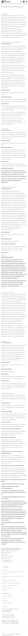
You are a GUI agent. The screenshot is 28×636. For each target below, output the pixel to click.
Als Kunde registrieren (8, 596)
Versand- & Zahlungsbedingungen (10, 585)
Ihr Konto (5, 598)
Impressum (5, 569)
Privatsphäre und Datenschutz (9, 580)
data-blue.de (9, 635)
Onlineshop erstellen (6, 633)
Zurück (7, 561)
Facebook (15, 325)
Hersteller (5, 589)
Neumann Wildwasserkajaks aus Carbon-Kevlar (13, 571)
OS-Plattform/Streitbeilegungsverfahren (11, 583)
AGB (4, 578)
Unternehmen (6, 574)
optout (19, 278)
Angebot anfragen (7, 587)
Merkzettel (5, 600)
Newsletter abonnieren (8, 602)
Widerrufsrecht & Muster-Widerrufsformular (13, 576)
